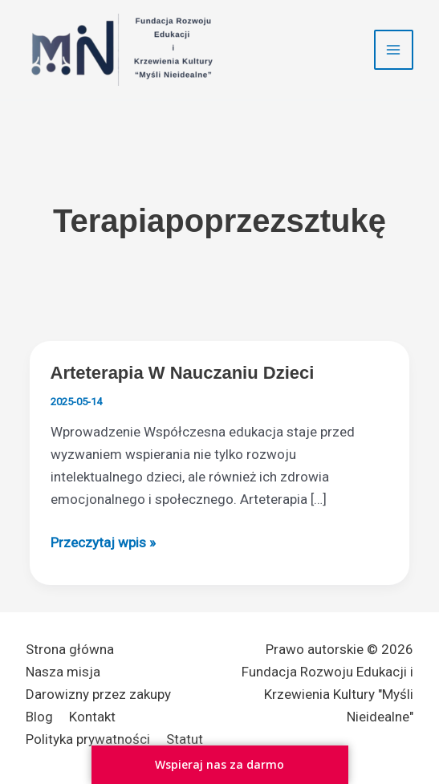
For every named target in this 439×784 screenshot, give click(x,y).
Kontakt (92, 717)
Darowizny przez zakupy (98, 694)
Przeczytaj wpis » (103, 542)
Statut (184, 739)
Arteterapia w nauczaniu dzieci (183, 373)
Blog (39, 717)
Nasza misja (63, 672)
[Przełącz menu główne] (394, 50)
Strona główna (70, 649)
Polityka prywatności (88, 739)
